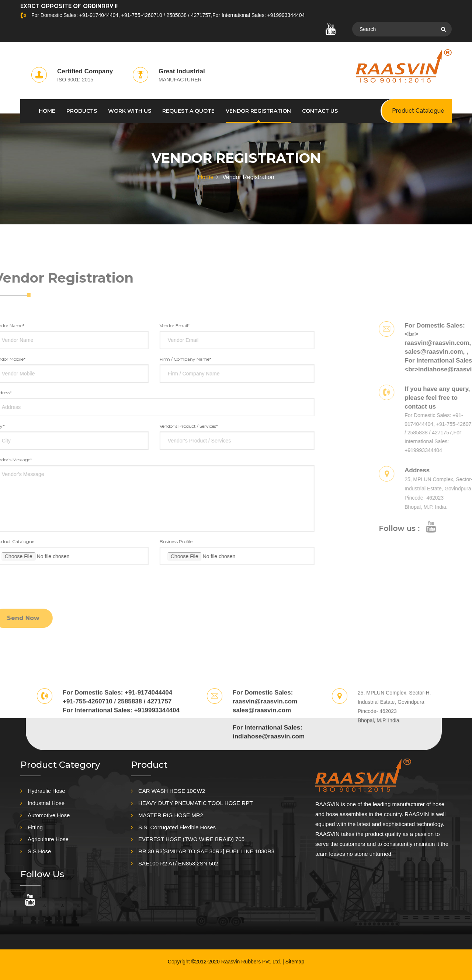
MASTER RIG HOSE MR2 (170, 815)
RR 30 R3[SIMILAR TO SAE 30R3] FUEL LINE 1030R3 (206, 851)
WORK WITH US (129, 111)
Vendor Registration (258, 111)
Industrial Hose (46, 803)
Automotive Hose (49, 815)
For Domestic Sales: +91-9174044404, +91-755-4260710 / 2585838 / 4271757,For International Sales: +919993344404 (168, 15)
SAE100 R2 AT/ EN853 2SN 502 (178, 863)
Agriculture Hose (48, 839)
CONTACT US (320, 111)
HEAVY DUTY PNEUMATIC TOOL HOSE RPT (195, 803)
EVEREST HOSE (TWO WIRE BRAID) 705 (191, 839)
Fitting (35, 827)
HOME (47, 111)
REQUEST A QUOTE (188, 111)
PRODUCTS (81, 111)
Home (206, 177)
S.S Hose (39, 851)
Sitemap (294, 962)
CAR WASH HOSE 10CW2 (171, 791)
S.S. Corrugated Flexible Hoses (177, 827)
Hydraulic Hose (46, 791)
